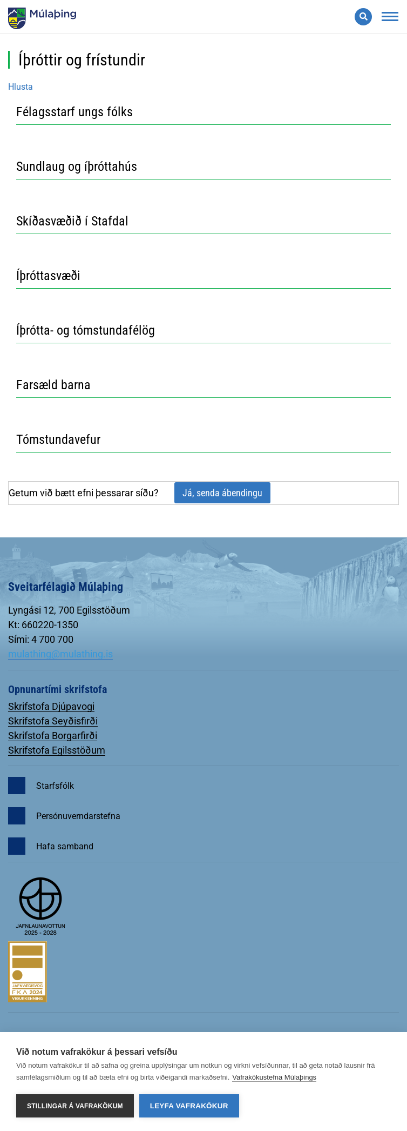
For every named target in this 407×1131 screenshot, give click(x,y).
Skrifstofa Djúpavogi (51, 706)
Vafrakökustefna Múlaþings (274, 1077)
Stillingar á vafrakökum (75, 1106)
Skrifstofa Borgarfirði (52, 735)
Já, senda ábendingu (222, 492)
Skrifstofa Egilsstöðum (56, 750)
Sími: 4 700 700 (40, 639)
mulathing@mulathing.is (60, 654)
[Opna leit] (363, 16)
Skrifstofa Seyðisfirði (53, 721)
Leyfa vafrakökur (189, 1106)
